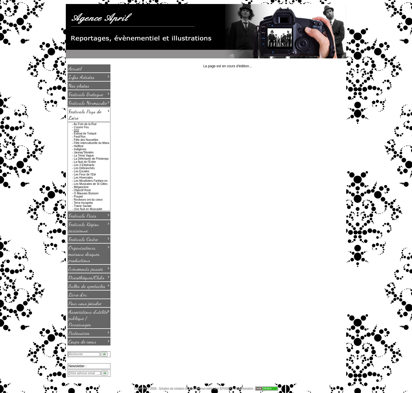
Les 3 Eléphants (84, 165)
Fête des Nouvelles (86, 139)
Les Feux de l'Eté (85, 174)
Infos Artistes (88, 76)
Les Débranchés (84, 168)
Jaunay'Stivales (84, 152)
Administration (244, 388)
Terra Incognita (83, 202)
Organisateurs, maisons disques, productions (88, 253)
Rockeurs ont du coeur (88, 199)
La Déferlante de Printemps (91, 158)
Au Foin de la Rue (85, 124)
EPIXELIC (225, 388)
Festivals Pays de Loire (88, 114)
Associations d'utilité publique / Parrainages (88, 317)
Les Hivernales (83, 177)
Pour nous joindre (84, 303)
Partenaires (88, 332)
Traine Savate (83, 206)
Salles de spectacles (88, 285)
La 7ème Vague (84, 155)
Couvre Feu (81, 127)
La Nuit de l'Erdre (85, 161)
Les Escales (81, 171)
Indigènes (80, 149)
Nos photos (78, 85)
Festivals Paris (88, 215)
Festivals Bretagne (88, 93)
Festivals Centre (88, 238)
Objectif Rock (82, 190)
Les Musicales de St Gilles (90, 183)
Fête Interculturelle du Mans (91, 143)
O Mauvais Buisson (86, 193)
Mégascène (81, 187)
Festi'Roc (80, 136)
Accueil (75, 68)
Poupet (78, 196)
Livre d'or (77, 294)
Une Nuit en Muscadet (88, 209)
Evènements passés (88, 268)
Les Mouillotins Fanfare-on (91, 180)
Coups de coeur (88, 341)
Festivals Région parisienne (88, 227)
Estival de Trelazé (85, 133)
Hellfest (78, 146)
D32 (76, 130)
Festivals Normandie (88, 102)
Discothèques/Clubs (88, 277)
